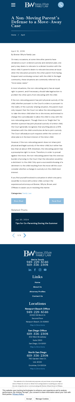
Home (37, 282)
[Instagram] (40, 269)
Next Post (56, 201)
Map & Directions (37, 325)
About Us (37, 287)
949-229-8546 (37, 262)
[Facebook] (35, 269)
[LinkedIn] (30, 269)
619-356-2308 (37, 264)
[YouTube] (45, 269)
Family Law (26, 193)
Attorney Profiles (37, 291)
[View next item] (25, 235)
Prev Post (18, 201)
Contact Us (37, 296)
